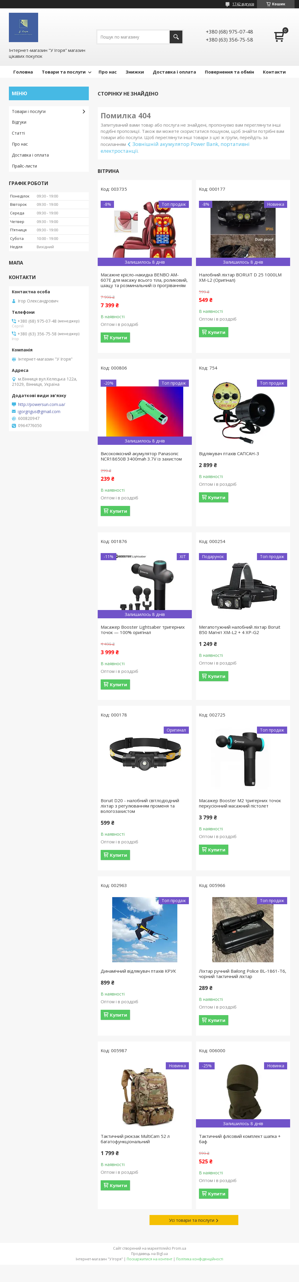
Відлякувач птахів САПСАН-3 (229, 453)
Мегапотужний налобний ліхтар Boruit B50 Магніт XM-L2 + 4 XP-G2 (239, 629)
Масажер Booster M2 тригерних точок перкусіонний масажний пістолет (240, 803)
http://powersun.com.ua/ (41, 404)
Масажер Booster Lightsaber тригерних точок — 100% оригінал (143, 629)
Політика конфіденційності (199, 1259)
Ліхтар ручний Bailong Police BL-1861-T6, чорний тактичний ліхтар (242, 973)
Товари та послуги (64, 72)
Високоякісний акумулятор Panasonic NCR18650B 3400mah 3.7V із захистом (141, 456)
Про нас (108, 72)
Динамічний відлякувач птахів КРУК (138, 971)
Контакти (274, 72)
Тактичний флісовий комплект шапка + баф (240, 1138)
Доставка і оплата (174, 72)
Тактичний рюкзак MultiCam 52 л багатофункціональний (135, 1138)
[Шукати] (176, 37)
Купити (118, 337)
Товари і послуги (29, 111)
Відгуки (19, 122)
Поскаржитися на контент (149, 1259)
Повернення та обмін (229, 72)
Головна (23, 72)
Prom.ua (179, 1248)
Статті (18, 133)
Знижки (135, 72)
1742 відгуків (243, 4)
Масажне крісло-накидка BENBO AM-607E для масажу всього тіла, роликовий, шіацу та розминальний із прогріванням (144, 280)
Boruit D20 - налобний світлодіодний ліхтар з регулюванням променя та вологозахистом (140, 806)
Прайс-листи (24, 166)
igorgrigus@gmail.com (39, 411)
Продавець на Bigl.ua (149, 1253)
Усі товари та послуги (191, 1220)
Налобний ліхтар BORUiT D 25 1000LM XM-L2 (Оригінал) (240, 277)
